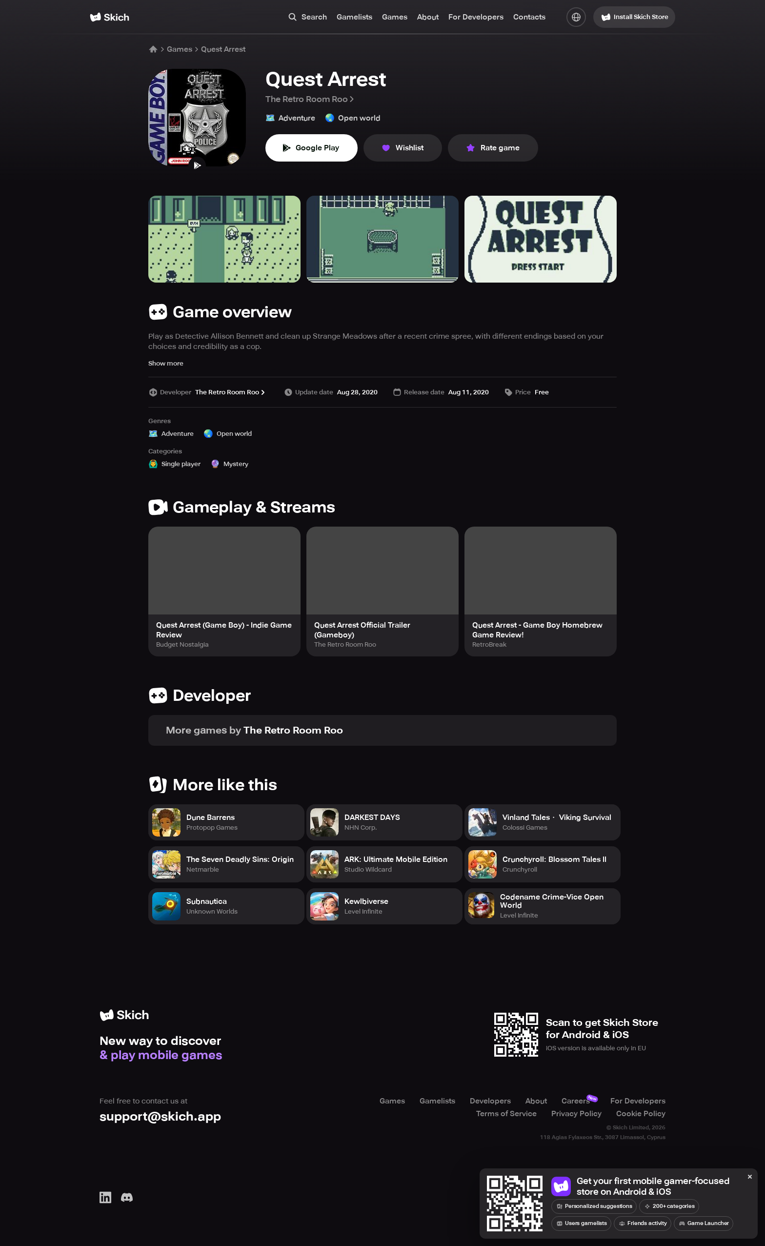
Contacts (529, 17)
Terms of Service (506, 1113)
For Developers (475, 17)
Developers (490, 1101)
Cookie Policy (640, 1113)
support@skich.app (160, 1116)
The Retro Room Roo (310, 99)
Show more (165, 363)
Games (394, 17)
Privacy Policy (576, 1113)
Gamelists (354, 17)
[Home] (109, 17)
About (428, 17)
